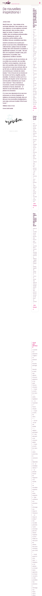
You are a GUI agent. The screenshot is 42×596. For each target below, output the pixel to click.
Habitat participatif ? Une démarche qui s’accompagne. (35, 436)
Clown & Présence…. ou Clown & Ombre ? (35, 515)
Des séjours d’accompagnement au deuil (35, 220)
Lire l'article (35, 108)
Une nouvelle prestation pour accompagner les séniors (34, 526)
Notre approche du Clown (34, 572)
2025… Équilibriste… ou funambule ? (35, 401)
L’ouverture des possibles (35, 578)
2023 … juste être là (35, 454)
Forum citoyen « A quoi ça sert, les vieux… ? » (34, 412)
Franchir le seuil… (35, 119)
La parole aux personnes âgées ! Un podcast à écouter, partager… (35, 18)
